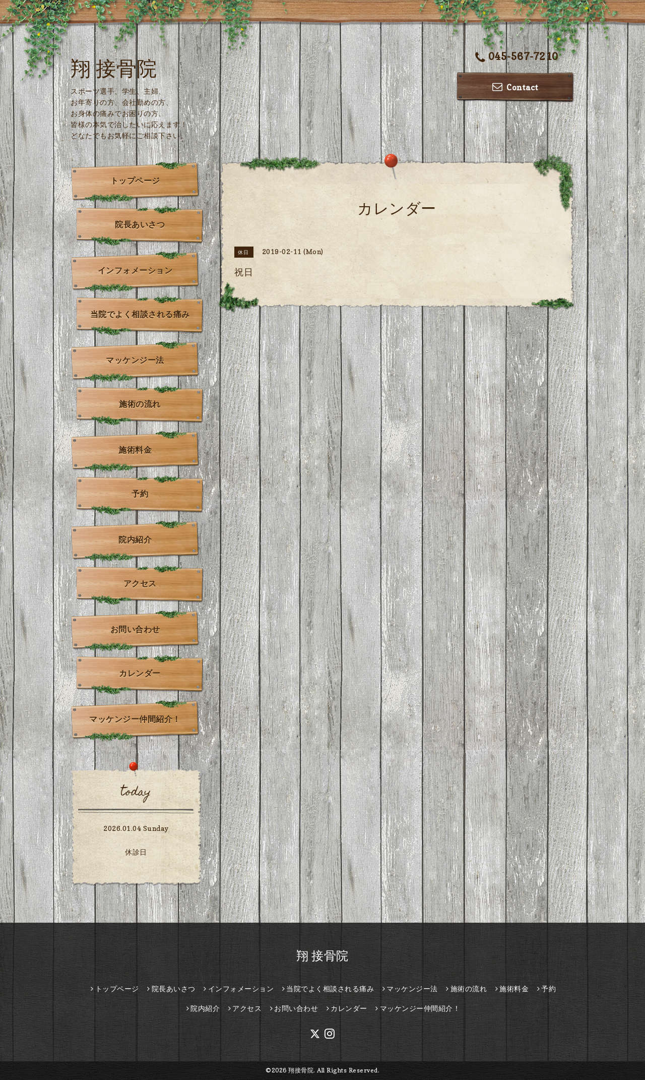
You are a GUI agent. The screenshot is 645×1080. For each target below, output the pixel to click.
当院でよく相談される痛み (140, 314)
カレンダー (140, 673)
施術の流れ (140, 404)
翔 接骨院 (114, 68)
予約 (140, 494)
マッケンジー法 (135, 360)
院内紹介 (135, 539)
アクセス (140, 583)
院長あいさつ (140, 224)
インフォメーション (135, 270)
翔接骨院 (300, 1070)
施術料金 (135, 450)
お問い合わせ (135, 629)
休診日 (136, 852)
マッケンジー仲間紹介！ (135, 719)
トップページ (135, 180)
